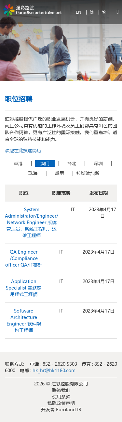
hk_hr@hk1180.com (53, 370)
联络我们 (61, 390)
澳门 (44, 163)
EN (79, 12)
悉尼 (59, 173)
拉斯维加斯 (87, 173)
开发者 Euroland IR (61, 409)
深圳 (98, 163)
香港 (18, 163)
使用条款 (61, 396)
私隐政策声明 (61, 403)
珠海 (32, 173)
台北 (71, 163)
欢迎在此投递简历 (23, 150)
